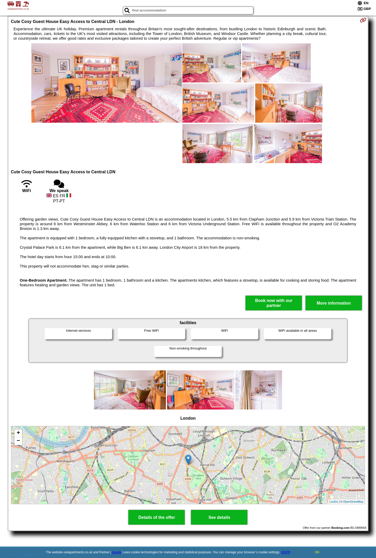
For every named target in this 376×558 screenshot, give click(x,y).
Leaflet (333, 501)
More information (334, 303)
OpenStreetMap (353, 501)
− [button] (18, 441)
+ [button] (18, 433)
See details (219, 517)
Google (116, 552)
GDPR (285, 552)
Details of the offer (156, 517)
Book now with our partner (274, 303)
